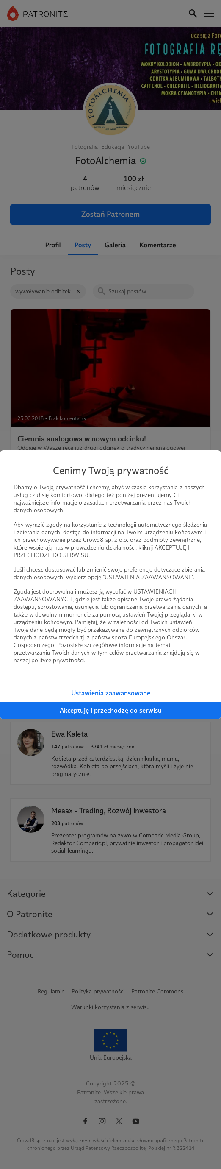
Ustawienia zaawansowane (110, 693)
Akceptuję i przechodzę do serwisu (111, 710)
